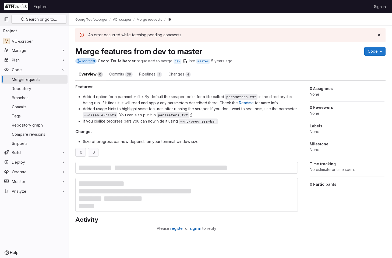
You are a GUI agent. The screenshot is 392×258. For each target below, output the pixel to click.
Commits (121, 74)
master (203, 61)
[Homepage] (16, 6)
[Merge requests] (34, 79)
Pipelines (150, 74)
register (177, 228)
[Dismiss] (379, 35)
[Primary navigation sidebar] (6, 19)
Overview (91, 74)
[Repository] (34, 88)
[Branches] (34, 97)
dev (177, 61)
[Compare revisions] (34, 134)
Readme (246, 103)
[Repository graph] (34, 125)
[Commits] (34, 106)
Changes (179, 74)
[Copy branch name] (185, 61)
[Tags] (34, 116)
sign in (195, 228)
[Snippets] (34, 143)
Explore (41, 6)
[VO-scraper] (34, 41)
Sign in (380, 6)
